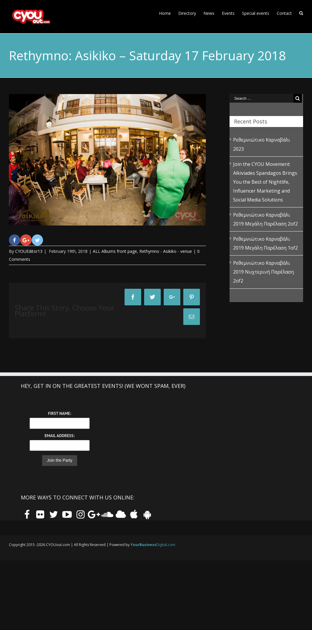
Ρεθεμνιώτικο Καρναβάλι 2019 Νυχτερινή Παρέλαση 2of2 (263, 272)
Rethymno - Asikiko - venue (165, 251)
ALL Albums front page (115, 251)
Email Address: (59, 435)
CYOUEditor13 (28, 251)
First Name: (59, 413)
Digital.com (152, 544)
